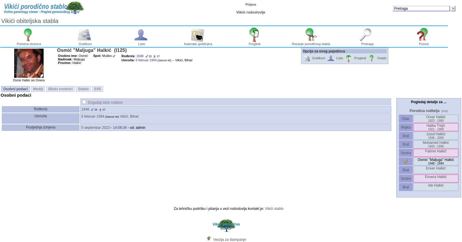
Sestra (406, 153)
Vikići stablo (274, 209)
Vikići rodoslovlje (250, 12)
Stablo (83, 89)
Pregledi (254, 42)
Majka (406, 127)
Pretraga (367, 42)
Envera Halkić (436, 178)
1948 (85, 109)
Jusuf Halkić (436, 135)
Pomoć (424, 42)
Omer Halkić (436, 118)
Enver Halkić (436, 170)
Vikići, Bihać (129, 116)
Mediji (38, 89)
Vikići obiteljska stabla (29, 21)
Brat (405, 136)
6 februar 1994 (92, 116)
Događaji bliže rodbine (105, 103)
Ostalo (377, 58)
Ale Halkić (436, 187)
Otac (405, 119)
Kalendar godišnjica (198, 42)
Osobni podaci (15, 89)
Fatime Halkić (436, 153)
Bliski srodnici (60, 89)
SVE (97, 89)
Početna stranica (29, 42)
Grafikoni (85, 42)
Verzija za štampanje (229, 240)
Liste (141, 42)
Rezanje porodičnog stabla (311, 42)
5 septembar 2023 (95, 128)
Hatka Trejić (436, 127)
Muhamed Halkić (436, 144)
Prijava (250, 4)
